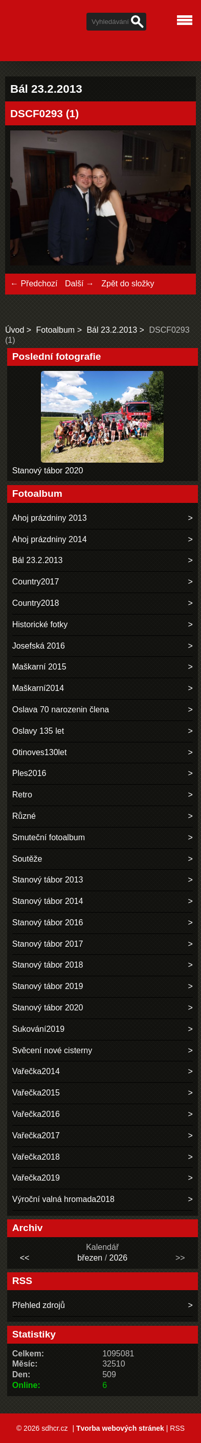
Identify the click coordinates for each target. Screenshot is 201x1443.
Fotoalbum (55, 330)
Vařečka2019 (36, 1177)
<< (25, 1257)
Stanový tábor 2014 (47, 901)
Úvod (14, 330)
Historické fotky (40, 624)
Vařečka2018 (36, 1157)
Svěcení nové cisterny (52, 1050)
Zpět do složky (127, 283)
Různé (24, 816)
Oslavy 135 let (38, 731)
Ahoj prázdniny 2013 (49, 518)
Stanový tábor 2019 (47, 986)
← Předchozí (33, 283)
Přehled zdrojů (38, 1305)
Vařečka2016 (36, 1114)
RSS (177, 1428)
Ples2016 (29, 773)
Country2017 (35, 581)
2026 (118, 1257)
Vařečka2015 (36, 1092)
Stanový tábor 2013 (47, 879)
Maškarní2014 (38, 688)
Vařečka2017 (36, 1135)
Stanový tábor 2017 (47, 944)
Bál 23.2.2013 (111, 330)
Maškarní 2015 (39, 666)
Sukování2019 (38, 1029)
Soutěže (27, 858)
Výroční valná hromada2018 (63, 1199)
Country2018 (35, 603)
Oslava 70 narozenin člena (60, 709)
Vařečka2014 (36, 1071)
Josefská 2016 (38, 646)
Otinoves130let (39, 752)
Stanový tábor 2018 (47, 964)
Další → (79, 283)
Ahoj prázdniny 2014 (49, 539)
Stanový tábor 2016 (47, 922)
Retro (22, 794)
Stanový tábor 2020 (47, 470)
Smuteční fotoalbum (48, 837)
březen (89, 1257)
